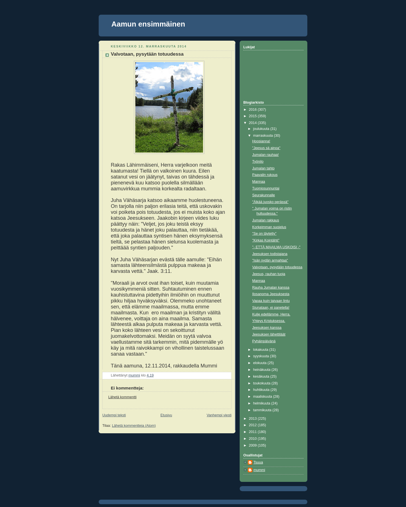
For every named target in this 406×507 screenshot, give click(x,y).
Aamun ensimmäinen (148, 24)
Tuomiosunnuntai (265, 188)
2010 (253, 439)
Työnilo (258, 162)
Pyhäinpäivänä (264, 341)
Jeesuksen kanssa (267, 328)
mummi (259, 470)
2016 (253, 110)
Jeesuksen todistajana (270, 254)
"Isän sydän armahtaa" (270, 260)
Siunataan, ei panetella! (271, 308)
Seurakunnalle (263, 195)
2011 (253, 432)
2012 (253, 425)
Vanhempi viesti (219, 415)
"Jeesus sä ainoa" (266, 148)
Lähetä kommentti (122, 397)
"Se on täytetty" (264, 234)
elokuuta (260, 363)
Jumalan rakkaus (265, 220)
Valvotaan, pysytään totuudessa (277, 267)
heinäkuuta (262, 370)
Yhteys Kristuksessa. (268, 321)
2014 (253, 123)
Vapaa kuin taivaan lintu (271, 301)
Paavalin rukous (265, 175)
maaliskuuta (263, 397)
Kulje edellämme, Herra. (271, 314)
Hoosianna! (261, 141)
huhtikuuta (262, 390)
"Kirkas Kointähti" (266, 240)
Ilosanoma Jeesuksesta (271, 294)
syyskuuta (261, 356)
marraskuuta (263, 136)
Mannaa (258, 182)
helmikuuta (262, 403)
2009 (253, 445)
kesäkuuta (261, 376)
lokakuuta (261, 350)
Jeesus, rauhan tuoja (268, 274)
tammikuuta (263, 410)
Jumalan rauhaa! (265, 155)
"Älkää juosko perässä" (270, 202)
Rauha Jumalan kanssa (271, 288)
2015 (253, 116)
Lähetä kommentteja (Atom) (134, 426)
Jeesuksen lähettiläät (269, 334)
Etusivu (166, 415)
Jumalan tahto (263, 168)
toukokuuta (262, 383)
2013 (253, 419)
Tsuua (258, 462)
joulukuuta (261, 129)
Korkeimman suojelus (269, 227)
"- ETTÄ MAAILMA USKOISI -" (276, 247)
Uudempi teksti (114, 415)
